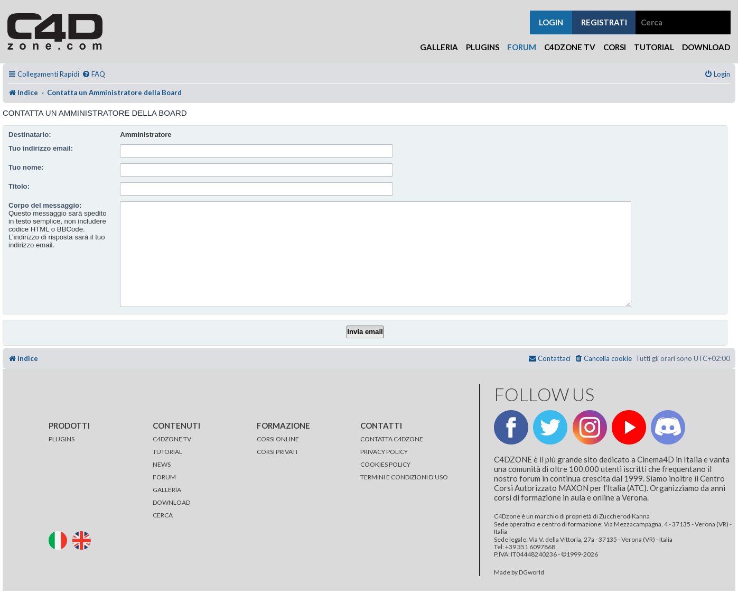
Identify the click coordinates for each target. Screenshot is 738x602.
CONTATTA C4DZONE (391, 439)
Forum (521, 47)
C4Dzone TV (569, 47)
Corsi (614, 47)
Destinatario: (29, 134)
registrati (604, 22)
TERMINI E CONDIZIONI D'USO (404, 477)
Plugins (482, 47)
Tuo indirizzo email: (40, 148)
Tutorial (654, 47)
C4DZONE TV (172, 439)
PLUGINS (61, 439)
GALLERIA (167, 490)
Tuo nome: (25, 167)
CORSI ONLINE (278, 439)
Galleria (439, 47)
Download (706, 47)
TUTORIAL (167, 452)
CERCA (163, 515)
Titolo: (19, 186)
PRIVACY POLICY (384, 452)
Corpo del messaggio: (45, 205)
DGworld (531, 572)
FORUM (164, 477)
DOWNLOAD (171, 502)
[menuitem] (93, 74)
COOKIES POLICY (385, 464)
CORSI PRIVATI (277, 452)
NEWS (162, 464)
